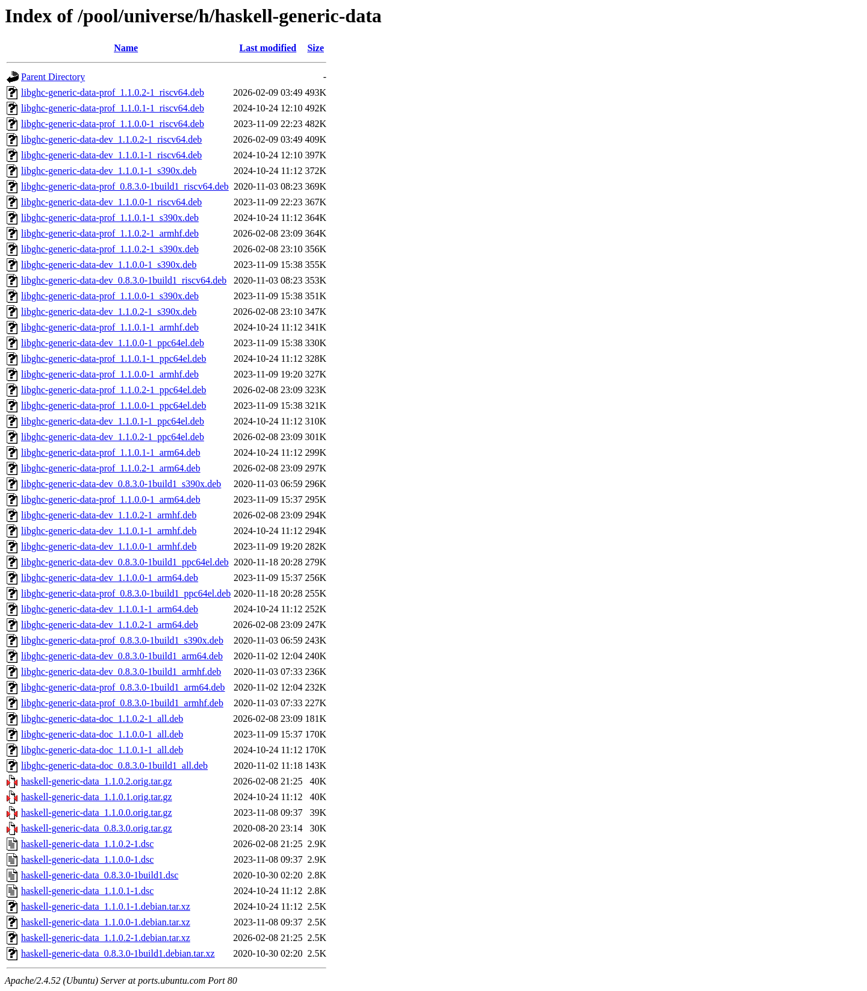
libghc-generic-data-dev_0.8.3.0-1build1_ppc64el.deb (125, 562)
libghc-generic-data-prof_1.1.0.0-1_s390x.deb (110, 296)
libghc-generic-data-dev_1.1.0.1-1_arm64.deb (109, 609)
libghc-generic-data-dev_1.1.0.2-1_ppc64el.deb (112, 437)
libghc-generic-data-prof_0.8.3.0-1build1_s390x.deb (122, 640)
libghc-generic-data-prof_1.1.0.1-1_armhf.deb (110, 327)
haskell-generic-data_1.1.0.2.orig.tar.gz (96, 781)
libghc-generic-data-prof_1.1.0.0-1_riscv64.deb (112, 124)
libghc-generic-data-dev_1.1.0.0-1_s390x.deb (108, 264)
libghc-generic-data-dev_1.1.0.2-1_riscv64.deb (111, 139)
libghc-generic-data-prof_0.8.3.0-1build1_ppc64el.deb (126, 593)
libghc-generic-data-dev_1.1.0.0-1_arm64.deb (109, 578)
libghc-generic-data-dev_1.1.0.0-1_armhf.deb (108, 546)
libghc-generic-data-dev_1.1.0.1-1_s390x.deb (108, 171)
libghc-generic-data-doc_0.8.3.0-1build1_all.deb (114, 765)
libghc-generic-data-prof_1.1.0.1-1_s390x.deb (110, 218)
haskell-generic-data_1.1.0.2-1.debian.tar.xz (105, 938)
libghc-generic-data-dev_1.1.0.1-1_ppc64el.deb (112, 421)
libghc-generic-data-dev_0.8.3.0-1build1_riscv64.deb (123, 280)
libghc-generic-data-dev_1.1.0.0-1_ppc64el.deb (112, 343)
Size (315, 48)
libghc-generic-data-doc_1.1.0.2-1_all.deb (102, 718)
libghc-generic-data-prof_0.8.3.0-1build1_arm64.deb (123, 687)
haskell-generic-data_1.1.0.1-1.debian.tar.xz (105, 906)
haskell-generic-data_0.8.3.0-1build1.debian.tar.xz (118, 953)
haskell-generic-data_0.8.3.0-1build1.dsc (99, 875)
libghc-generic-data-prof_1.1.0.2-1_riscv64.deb (112, 92)
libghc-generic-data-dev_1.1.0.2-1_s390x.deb (108, 311)
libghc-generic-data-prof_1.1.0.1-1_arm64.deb (110, 452)
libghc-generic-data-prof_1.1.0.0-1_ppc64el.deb (113, 405)
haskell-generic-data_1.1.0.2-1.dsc (87, 844)
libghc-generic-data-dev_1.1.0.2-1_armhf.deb (108, 515)
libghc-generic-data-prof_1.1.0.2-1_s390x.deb (110, 249)
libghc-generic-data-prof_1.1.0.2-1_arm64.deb (110, 468)
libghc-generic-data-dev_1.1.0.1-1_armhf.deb (108, 531)
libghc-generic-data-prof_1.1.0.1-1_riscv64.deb (112, 108)
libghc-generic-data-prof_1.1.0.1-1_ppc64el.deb (113, 358)
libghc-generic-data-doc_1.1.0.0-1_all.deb (102, 734)
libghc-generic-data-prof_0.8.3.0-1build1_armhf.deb (122, 703)
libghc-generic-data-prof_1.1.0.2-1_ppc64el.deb (113, 390)
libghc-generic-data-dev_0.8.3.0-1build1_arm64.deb (122, 656)
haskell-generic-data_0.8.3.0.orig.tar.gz (96, 828)
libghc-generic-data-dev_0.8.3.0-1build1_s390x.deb (121, 484)
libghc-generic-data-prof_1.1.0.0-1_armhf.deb (110, 374)
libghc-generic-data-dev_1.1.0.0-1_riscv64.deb (111, 202)
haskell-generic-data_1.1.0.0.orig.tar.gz (96, 812)
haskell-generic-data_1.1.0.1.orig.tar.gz (96, 797)
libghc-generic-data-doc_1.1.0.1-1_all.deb (102, 750)
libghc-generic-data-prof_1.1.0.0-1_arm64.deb (110, 499)
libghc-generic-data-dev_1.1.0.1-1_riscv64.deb (111, 155)
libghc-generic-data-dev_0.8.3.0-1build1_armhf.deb (121, 671)
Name (126, 48)
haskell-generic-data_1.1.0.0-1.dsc (87, 859)
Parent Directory (53, 77)
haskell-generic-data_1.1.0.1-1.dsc (87, 891)
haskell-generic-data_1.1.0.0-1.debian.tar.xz (105, 922)
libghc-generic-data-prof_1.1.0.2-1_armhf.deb (110, 233)
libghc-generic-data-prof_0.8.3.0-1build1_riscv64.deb (125, 186)
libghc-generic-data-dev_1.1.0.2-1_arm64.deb (109, 625)
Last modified (268, 48)
